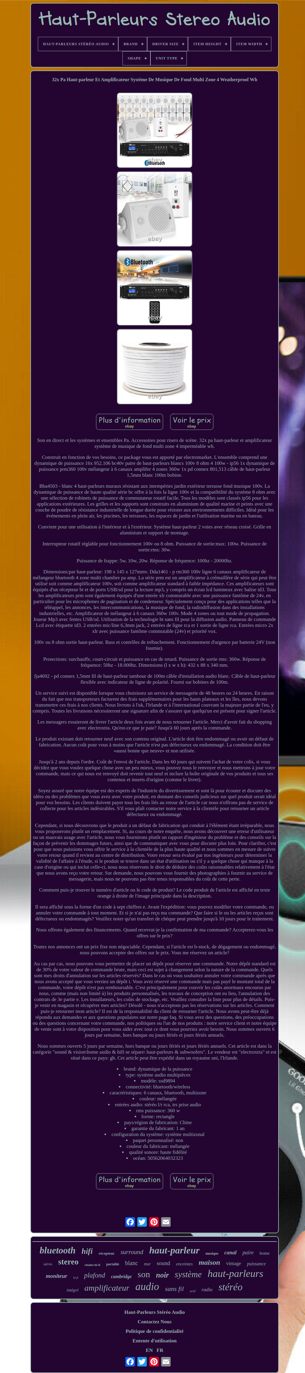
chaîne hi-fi (92, 1265)
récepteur (106, 1253)
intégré (73, 1290)
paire (247, 1253)
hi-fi (75, 1277)
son (144, 1274)
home (265, 1253)
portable (112, 1264)
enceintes (184, 1263)
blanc (131, 1263)
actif (193, 1291)
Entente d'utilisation (155, 1341)
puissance (256, 1263)
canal (230, 1253)
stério (47, 1264)
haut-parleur (174, 1250)
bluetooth (58, 1250)
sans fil (174, 1288)
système (188, 1274)
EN (149, 1350)
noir (162, 1275)
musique (212, 1253)
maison (209, 1262)
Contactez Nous (155, 1322)
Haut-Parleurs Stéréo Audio (154, 1312)
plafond (94, 1275)
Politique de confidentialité (155, 1331)
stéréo (230, 1287)
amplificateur (107, 1287)
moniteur (56, 1276)
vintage (233, 1263)
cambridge (121, 1276)
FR (160, 1350)
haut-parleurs (235, 1273)
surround (132, 1252)
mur (147, 1264)
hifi (87, 1251)
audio (147, 1286)
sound (163, 1263)
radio (207, 1289)
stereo (68, 1261)
